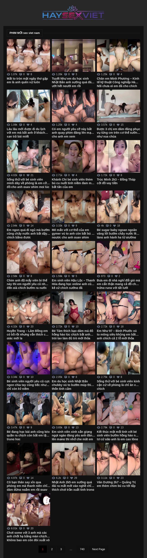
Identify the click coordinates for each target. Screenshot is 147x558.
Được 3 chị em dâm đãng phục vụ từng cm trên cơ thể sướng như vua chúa (118, 132)
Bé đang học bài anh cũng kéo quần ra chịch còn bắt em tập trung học (28, 435)
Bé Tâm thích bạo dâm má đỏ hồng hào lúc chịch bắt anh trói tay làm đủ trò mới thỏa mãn (72, 334)
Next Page (98, 549)
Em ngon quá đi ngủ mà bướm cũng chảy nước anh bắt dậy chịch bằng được (28, 233)
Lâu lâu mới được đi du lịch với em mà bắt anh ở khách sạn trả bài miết (26, 132)
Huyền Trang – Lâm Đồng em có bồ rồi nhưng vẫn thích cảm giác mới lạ (28, 334)
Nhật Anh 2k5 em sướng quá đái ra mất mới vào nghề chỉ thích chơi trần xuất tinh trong (73, 486)
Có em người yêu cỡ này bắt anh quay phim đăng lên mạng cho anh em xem (73, 132)
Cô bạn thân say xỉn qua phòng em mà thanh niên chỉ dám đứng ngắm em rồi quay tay (27, 486)
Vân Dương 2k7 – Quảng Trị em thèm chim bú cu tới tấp (116, 484)
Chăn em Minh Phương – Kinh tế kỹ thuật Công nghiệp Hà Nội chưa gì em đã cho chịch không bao (118, 82)
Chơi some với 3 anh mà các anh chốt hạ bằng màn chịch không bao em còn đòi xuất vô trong (28, 536)
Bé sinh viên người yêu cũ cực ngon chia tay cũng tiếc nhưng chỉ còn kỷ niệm (28, 385)
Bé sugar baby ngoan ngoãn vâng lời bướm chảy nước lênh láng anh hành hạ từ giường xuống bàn (118, 233)
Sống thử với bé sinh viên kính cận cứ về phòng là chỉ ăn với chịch (118, 385)
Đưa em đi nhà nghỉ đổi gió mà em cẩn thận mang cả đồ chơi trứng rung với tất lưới (118, 284)
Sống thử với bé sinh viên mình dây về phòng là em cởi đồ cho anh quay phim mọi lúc (28, 183)
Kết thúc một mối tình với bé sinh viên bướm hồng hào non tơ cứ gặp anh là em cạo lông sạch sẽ (118, 435)
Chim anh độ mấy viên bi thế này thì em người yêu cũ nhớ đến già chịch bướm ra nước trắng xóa (27, 284)
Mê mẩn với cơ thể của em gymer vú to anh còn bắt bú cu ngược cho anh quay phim (73, 233)
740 (82, 549)
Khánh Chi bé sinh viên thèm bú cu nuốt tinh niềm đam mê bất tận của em (72, 183)
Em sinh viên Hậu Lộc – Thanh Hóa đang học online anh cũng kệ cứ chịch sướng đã (73, 284)
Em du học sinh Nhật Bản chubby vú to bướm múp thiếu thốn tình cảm (73, 385)
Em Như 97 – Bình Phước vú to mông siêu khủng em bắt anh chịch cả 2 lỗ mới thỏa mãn (117, 334)
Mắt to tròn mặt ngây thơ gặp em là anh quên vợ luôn (27, 80)
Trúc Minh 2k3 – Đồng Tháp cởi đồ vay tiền (116, 181)
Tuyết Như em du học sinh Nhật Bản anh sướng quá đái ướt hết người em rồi (72, 82)
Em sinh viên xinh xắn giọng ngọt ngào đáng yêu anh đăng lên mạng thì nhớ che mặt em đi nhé (73, 435)
